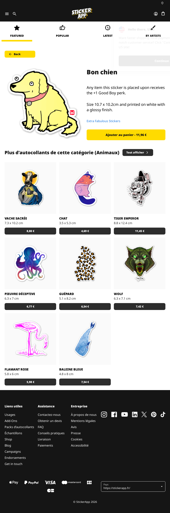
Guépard (66, 294)
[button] (133, 486)
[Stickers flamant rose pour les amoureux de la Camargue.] (30, 339)
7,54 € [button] (85, 382)
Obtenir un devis (50, 421)
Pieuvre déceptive (20, 294)
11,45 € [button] (139, 231)
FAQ (41, 427)
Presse (76, 433)
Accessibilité (80, 445)
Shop (8, 439)
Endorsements (15, 458)
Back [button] (14, 54)
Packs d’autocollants (19, 427)
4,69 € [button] (85, 231)
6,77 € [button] (30, 306)
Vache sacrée (16, 218)
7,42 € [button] (140, 306)
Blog (8, 445)
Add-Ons (11, 421)
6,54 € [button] (85, 306)
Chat (63, 218)
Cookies (76, 439)
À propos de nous (84, 415)
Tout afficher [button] (137, 152)
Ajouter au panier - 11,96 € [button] (126, 135)
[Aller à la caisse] (163, 14)
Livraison (44, 439)
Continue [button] (118, 61)
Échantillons (13, 433)
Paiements (45, 445)
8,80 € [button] (30, 231)
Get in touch (13, 464)
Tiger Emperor (126, 218)
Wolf (118, 294)
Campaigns (13, 451)
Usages (10, 415)
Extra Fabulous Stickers (103, 121)
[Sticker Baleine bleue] (85, 339)
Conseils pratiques (51, 433)
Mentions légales (83, 421)
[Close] (158, 29)
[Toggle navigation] (7, 14)
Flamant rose (17, 369)
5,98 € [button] (30, 382)
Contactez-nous (49, 415)
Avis (74, 427)
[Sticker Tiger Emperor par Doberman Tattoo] (139, 188)
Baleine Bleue (71, 369)
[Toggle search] (13, 14)
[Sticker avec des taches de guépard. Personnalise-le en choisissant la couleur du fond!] (85, 263)
